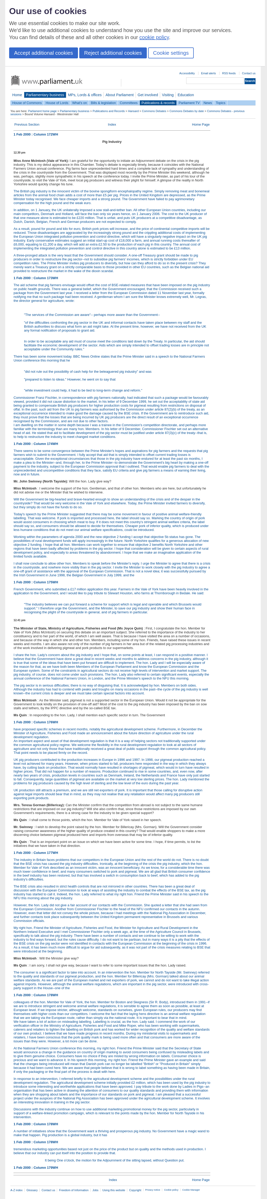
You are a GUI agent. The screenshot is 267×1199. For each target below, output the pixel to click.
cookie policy (154, 37)
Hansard (133, 111)
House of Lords (57, 103)
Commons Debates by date (186, 111)
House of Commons (27, 103)
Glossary (32, 1190)
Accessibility (187, 73)
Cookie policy (171, 1190)
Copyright (135, 1190)
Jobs (95, 1190)
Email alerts (208, 73)
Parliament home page (42, 111)
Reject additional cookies (113, 53)
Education (186, 95)
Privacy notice (152, 1190)
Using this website (113, 1190)
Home (17, 95)
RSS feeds (229, 73)
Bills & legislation (103, 103)
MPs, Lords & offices (85, 95)
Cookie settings (171, 53)
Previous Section (26, 124)
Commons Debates (154, 111)
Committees (128, 103)
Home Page (201, 124)
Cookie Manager (191, 1190)
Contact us (249, 73)
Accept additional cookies (43, 53)
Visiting (168, 95)
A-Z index (16, 1190)
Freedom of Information (73, 1190)
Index (112, 124)
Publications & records (158, 103)
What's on (79, 103)
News (208, 103)
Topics (220, 103)
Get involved (148, 95)
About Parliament (120, 95)
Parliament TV (189, 103)
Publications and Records (109, 111)
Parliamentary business (45, 95)
